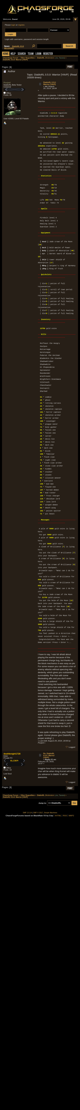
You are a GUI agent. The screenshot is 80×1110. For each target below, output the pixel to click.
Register (48, 54)
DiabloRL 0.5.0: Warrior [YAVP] (49, 83)
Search (22, 54)
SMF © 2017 (38, 813)
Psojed (7, 82)
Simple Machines (50, 813)
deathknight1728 (12, 753)
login (13, 25)
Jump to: (42, 803)
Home (6, 54)
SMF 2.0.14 (27, 813)
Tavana (61, 58)
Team (31, 54)
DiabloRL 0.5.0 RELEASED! (14, 47)
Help (13, 54)
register (21, 25)
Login (38, 54)
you (56, 58)
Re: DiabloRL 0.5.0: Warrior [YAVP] (49, 755)
